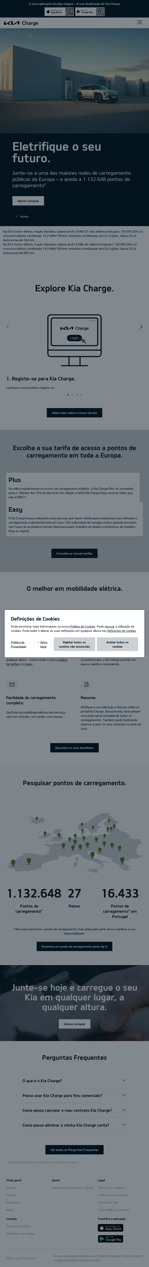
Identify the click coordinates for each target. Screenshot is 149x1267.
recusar (110, 626)
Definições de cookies (121, 630)
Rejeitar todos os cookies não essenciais (74, 644)
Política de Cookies (82, 626)
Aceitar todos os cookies (117, 644)
